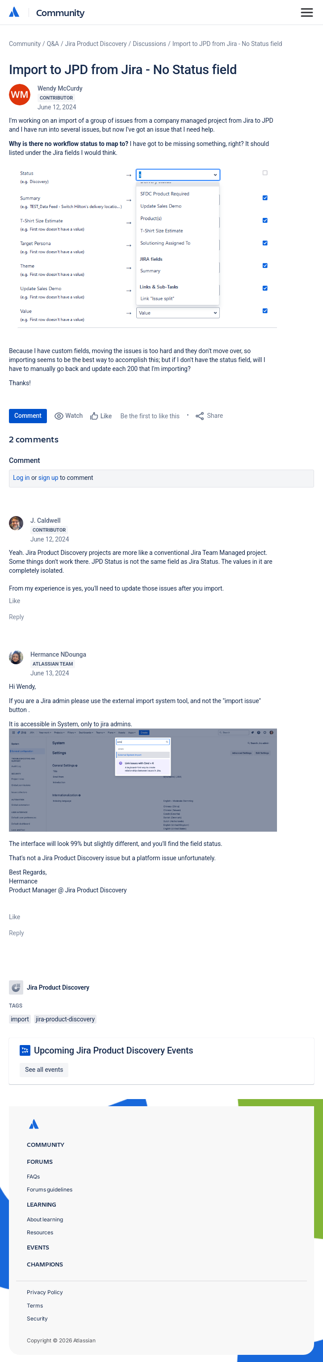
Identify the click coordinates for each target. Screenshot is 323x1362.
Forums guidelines (49, 1189)
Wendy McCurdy (60, 88)
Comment (28, 415)
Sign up (48, 477)
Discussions (149, 43)
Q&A (53, 43)
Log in (21, 477)
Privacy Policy (45, 1292)
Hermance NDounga (58, 654)
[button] (143, 250)
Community (60, 12)
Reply (16, 617)
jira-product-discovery (65, 1019)
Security (37, 1318)
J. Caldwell (45, 520)
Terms (35, 1305)
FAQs (33, 1176)
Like (14, 600)
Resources (40, 1232)
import (20, 1019)
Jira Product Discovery (96, 43)
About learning (45, 1219)
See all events (44, 1069)
